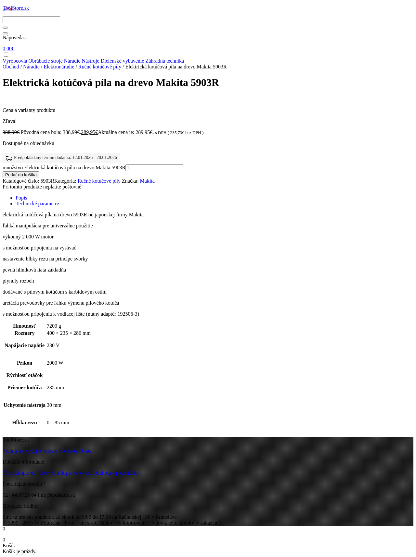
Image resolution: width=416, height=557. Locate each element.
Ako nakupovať (19, 473)
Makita (147, 181)
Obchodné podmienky (116, 473)
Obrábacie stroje (46, 61)
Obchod (11, 66)
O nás (85, 451)
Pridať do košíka (21, 174)
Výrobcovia (15, 61)
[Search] (31, 19)
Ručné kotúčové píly (99, 66)
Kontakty (68, 451)
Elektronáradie (59, 66)
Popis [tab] (21, 197)
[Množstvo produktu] (154, 167)
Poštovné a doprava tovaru (64, 473)
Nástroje (90, 61)
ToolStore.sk (16, 8)
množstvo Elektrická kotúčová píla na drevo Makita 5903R (64, 167)
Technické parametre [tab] (37, 203)
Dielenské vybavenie (122, 61)
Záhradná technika (164, 61)
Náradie (72, 61)
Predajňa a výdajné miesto (30, 451)
